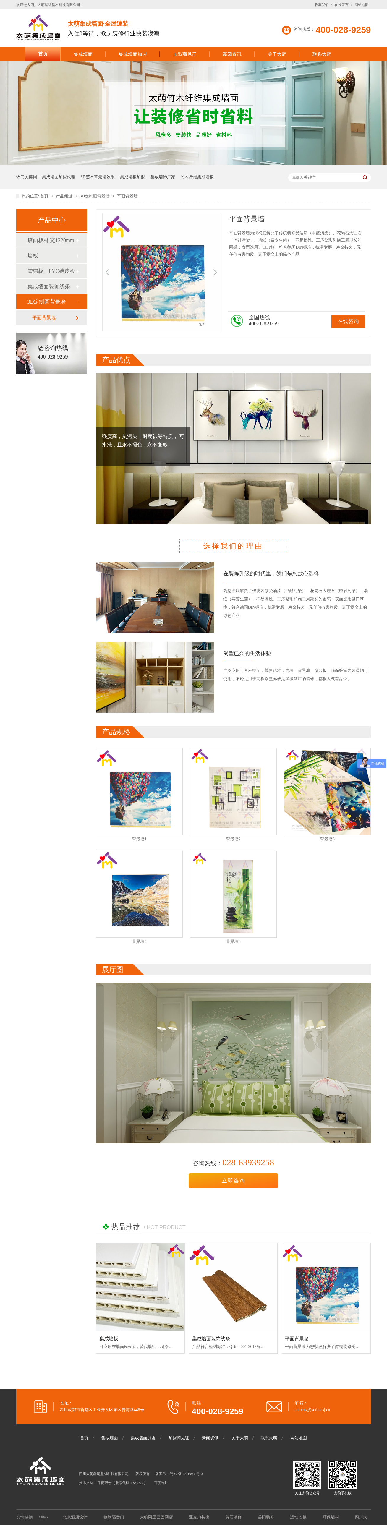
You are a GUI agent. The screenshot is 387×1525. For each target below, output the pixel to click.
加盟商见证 (185, 54)
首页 (43, 53)
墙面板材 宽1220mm (51, 240)
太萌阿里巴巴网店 (157, 1517)
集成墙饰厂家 (162, 177)
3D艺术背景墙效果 (98, 177)
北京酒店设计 (76, 1517)
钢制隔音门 (114, 1517)
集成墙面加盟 (133, 54)
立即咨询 (233, 1181)
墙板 (32, 256)
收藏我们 (322, 5)
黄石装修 (234, 1517)
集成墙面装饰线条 (48, 286)
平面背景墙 (127, 196)
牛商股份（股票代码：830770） (122, 1483)
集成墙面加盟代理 (58, 177)
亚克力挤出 (200, 1517)
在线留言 (341, 5)
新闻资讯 (232, 54)
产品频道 (65, 196)
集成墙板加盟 (132, 177)
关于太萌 (277, 54)
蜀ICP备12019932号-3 (186, 1474)
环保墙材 (331, 1517)
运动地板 (299, 1517)
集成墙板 (108, 1338)
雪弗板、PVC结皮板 (51, 271)
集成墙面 (83, 54)
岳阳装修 (267, 1517)
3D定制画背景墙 (95, 196)
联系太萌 (321, 54)
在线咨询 (348, 321)
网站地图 (361, 5)
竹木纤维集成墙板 (197, 177)
